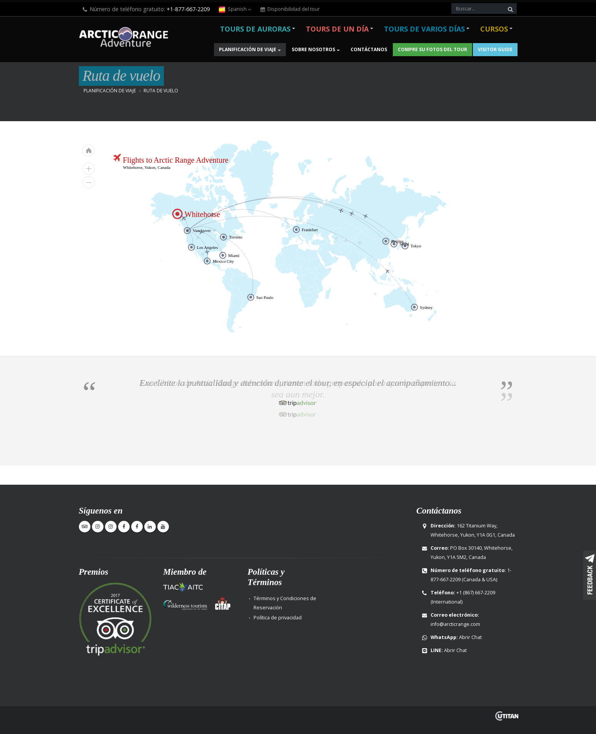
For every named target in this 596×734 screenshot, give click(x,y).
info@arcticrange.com (455, 624)
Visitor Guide (495, 49)
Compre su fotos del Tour (432, 49)
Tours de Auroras (255, 28)
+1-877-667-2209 (188, 9)
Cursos (494, 28)
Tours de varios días (424, 28)
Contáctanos (369, 49)
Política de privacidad (278, 617)
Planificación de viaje (247, 49)
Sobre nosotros (313, 49)
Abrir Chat (470, 637)
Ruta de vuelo (161, 90)
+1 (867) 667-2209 (475, 592)
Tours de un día (337, 28)
